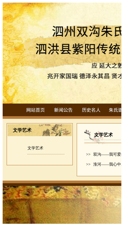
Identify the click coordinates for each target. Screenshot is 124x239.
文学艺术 (35, 148)
